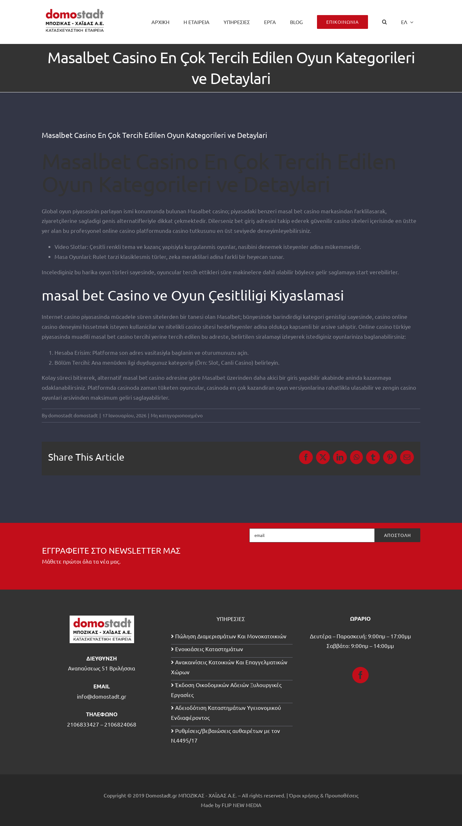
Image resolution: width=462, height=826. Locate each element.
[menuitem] (407, 22)
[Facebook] (360, 675)
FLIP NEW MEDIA (241, 805)
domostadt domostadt (73, 415)
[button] (384, 22)
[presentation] (371, 560)
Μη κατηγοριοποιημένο (177, 415)
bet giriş (245, 220)
